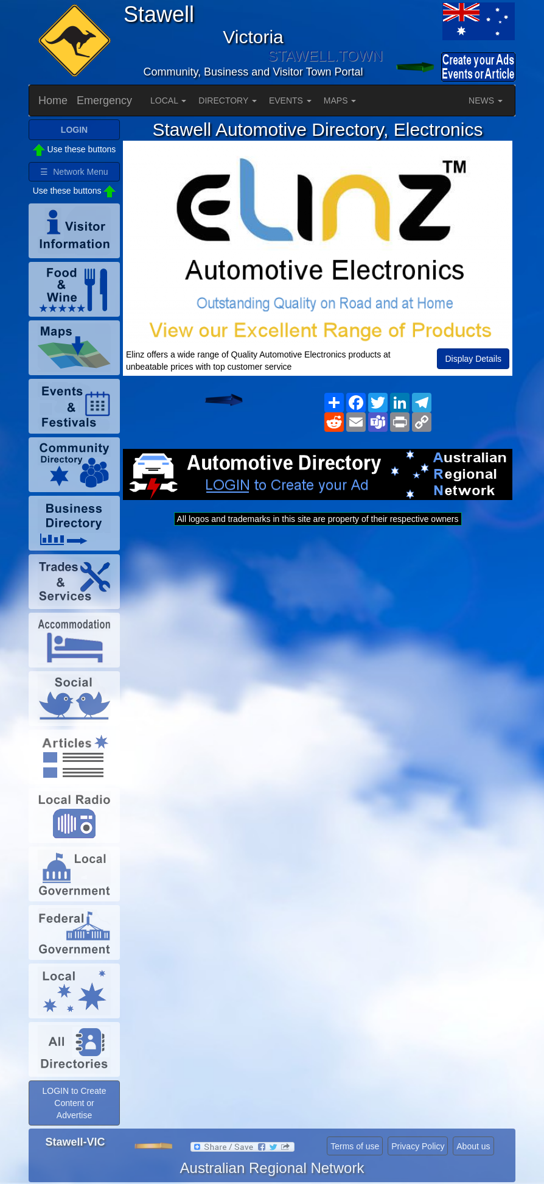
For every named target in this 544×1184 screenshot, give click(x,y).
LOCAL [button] (168, 100)
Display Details (473, 359)
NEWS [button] (486, 100)
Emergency (104, 100)
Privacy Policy (417, 1146)
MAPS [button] (340, 100)
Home (53, 100)
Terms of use (354, 1146)
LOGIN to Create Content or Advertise (74, 1103)
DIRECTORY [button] (227, 100)
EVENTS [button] (290, 100)
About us (473, 1146)
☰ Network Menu (74, 172)
